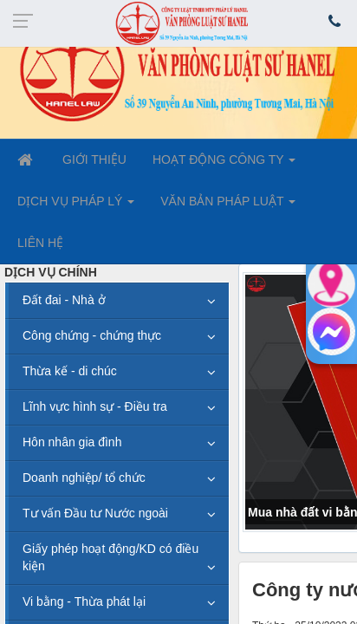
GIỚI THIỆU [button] (94, 159)
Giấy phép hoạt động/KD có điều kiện (110, 557)
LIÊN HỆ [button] (40, 243)
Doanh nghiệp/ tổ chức (84, 477)
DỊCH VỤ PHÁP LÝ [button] (75, 206)
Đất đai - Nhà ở (64, 300)
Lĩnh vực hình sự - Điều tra (95, 406)
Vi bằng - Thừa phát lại (84, 601)
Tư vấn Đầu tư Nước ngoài (95, 513)
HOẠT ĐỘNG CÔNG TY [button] (224, 165)
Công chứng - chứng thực (92, 335)
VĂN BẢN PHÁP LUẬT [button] (227, 206)
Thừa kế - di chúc (70, 371)
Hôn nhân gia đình (72, 442)
